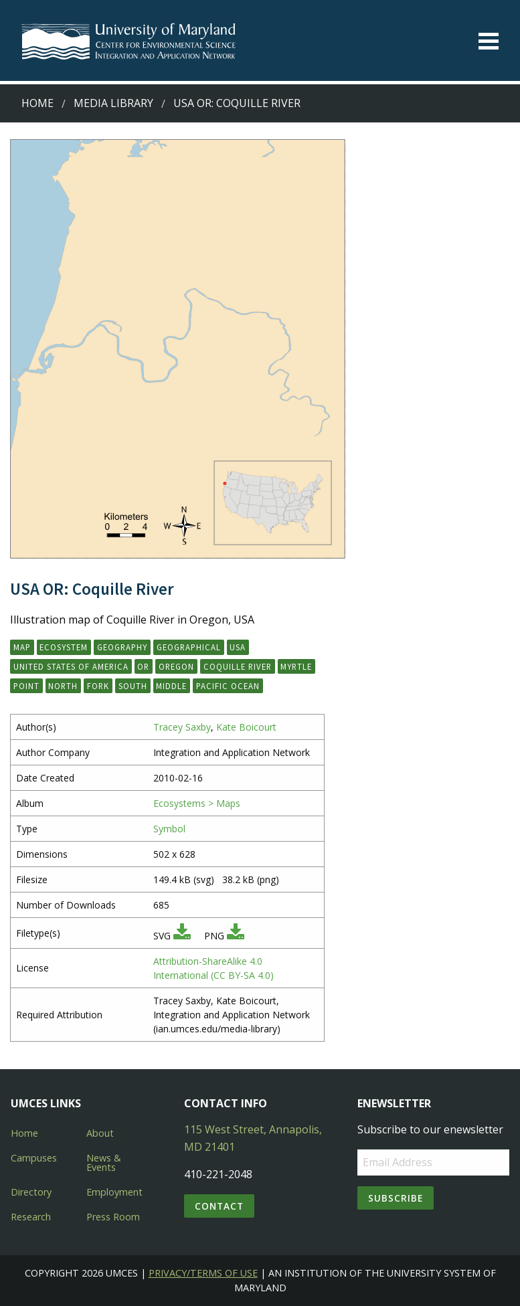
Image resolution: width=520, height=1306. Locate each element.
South (132, 685)
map (22, 647)
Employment (114, 1192)
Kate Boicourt (246, 727)
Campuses (34, 1157)
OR (143, 666)
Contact (219, 1206)
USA (238, 647)
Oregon (176, 666)
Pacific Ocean (228, 685)
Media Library (113, 103)
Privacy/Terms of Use (203, 1273)
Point (26, 685)
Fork (98, 685)
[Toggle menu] (489, 41)
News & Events (103, 1162)
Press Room (113, 1216)
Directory (31, 1192)
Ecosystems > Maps (196, 803)
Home (37, 103)
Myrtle (296, 666)
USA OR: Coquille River (236, 103)
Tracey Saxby (182, 727)
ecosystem (63, 647)
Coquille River (237, 666)
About (100, 1133)
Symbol (169, 828)
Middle (171, 685)
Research (31, 1216)
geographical (189, 647)
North (63, 685)
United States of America (70, 666)
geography (122, 647)
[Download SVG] (182, 935)
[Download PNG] (235, 935)
